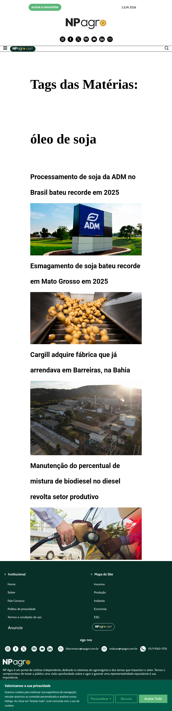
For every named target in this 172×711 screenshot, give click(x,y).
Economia (100, 609)
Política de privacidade (21, 609)
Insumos (99, 584)
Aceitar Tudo (153, 699)
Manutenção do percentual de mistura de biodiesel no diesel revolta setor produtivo (75, 481)
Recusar (126, 699)
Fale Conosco (16, 601)
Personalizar (99, 699)
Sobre (11, 592)
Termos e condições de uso (25, 617)
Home (11, 584)
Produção (100, 592)
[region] (86, 695)
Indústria (99, 601)
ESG (96, 617)
